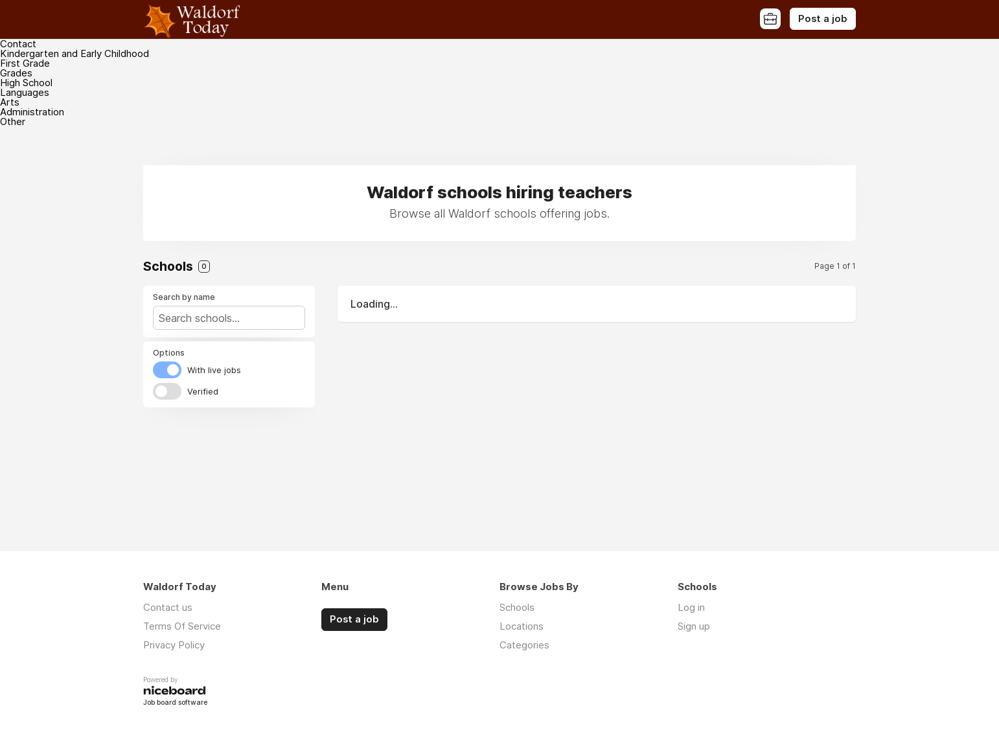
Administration (32, 112)
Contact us (167, 607)
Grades (16, 73)
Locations (522, 626)
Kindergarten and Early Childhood (74, 53)
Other (12, 121)
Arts (9, 102)
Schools (517, 607)
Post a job (822, 19)
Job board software (175, 703)
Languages (24, 92)
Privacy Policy (174, 645)
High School (26, 82)
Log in (691, 607)
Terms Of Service (182, 626)
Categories (524, 645)
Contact (18, 44)
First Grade (25, 63)
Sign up (694, 626)
